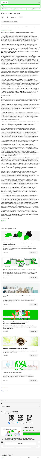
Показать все (4, 388)
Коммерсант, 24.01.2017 (6, 30)
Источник (3, 220)
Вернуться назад (5, 390)
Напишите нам (31, 434)
